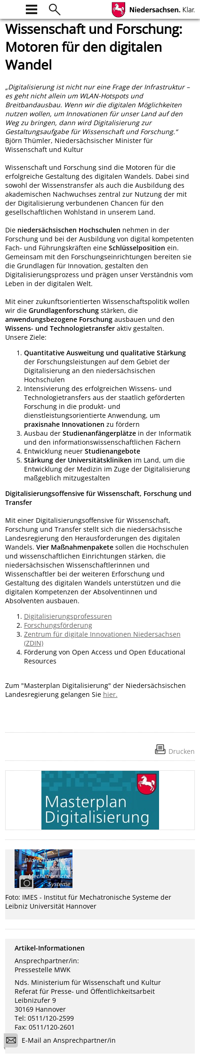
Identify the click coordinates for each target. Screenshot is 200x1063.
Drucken (181, 751)
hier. (110, 694)
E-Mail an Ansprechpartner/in (63, 1041)
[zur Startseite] (10, 8)
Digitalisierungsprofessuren (68, 616)
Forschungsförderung (58, 625)
